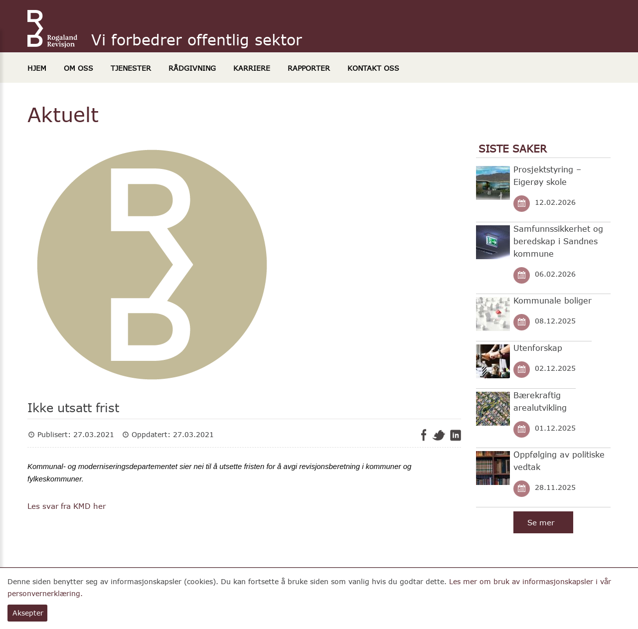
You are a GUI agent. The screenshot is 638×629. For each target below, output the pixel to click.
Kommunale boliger (552, 300)
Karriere (251, 68)
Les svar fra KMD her (66, 505)
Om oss (78, 68)
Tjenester (131, 68)
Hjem (36, 68)
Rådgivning (192, 68)
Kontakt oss (373, 68)
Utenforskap (537, 347)
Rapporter (309, 68)
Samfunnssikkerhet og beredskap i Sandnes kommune (558, 241)
